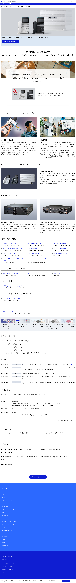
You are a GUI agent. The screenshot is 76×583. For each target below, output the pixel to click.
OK (65, 581)
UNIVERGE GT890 (32, 457)
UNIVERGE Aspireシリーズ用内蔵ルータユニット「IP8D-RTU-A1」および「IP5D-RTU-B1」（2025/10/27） (37, 403)
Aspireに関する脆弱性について (13, 344)
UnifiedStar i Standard (6, 464)
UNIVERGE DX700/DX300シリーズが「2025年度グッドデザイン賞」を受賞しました (50, 95)
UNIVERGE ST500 (8, 262)
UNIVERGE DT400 (6, 457)
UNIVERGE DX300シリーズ (36, 245)
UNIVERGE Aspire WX (40, 449)
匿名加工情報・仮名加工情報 (8, 563)
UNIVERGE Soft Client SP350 (37, 262)
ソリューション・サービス (8, 510)
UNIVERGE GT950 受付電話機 (12, 250)
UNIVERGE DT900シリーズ (36, 250)
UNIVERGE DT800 (19, 457)
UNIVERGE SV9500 (54, 449)
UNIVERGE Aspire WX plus (23, 449)
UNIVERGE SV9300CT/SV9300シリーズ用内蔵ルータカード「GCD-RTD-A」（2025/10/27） (34, 405)
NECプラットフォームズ (6, 3)
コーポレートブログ (7, 497)
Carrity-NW (63, 457)
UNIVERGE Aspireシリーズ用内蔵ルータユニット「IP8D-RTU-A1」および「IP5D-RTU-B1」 (33, 414)
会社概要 (4, 540)
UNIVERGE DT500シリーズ (61, 250)
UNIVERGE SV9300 (6, 452)
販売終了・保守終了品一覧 (56, 433)
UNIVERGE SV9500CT (7, 449)
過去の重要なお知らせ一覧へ (66, 420)
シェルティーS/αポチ (34, 255)
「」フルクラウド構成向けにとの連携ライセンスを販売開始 (45, 364)
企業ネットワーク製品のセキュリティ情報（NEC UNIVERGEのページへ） (25, 353)
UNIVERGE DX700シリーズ (11, 245)
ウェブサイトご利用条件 (7, 556)
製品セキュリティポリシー (7, 569)
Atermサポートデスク (7, 530)
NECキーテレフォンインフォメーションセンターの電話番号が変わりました (30, 408)
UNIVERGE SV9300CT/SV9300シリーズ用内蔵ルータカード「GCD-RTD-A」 (30, 416)
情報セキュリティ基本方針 (7, 566)
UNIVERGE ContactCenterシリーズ (13, 288)
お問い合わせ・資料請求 (10, 41)
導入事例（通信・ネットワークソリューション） (33, 433)
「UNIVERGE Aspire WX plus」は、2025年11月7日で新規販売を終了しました (30, 398)
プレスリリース (6, 492)
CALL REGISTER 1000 (10, 275)
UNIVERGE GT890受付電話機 (49, 457)
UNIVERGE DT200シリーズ (11, 255)
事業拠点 (4, 542)
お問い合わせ (5, 573)
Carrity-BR (3, 460)
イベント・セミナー (7, 500)
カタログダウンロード (10, 433)
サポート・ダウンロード (8, 525)
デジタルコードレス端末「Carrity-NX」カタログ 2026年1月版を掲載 (38, 373)
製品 (7, 6)
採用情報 (4, 545)
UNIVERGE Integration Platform (38, 275)
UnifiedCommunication (9, 300)
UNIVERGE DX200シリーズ (61, 245)
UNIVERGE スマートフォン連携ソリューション (16, 313)
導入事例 (4, 515)
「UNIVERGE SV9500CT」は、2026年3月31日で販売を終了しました (28, 394)
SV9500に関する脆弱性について (13, 350)
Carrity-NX (56, 255)
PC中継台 (56, 275)
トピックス (4, 495)
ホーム (2, 6)
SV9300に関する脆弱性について (13, 347)
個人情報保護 (52, 580)
